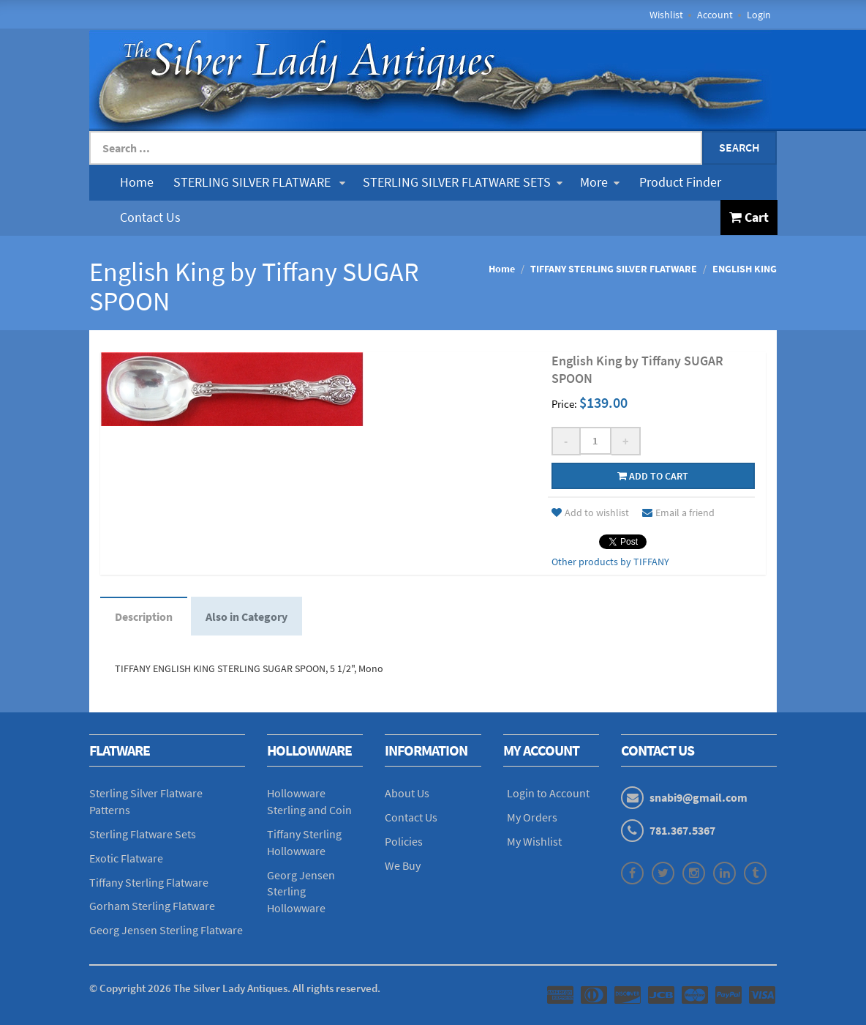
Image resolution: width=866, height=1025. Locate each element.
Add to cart (652, 475)
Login (759, 14)
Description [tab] (144, 616)
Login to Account (548, 793)
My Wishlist (534, 841)
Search (739, 147)
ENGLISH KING (744, 268)
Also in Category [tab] (246, 616)
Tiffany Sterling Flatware (148, 882)
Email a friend (678, 512)
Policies (404, 841)
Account (715, 14)
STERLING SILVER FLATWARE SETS (462, 182)
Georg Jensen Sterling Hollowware (301, 892)
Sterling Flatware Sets (142, 834)
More (600, 182)
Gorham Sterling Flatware (152, 905)
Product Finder (680, 182)
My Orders (532, 817)
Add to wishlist (590, 512)
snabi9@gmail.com (699, 797)
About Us (407, 793)
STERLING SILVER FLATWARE (259, 182)
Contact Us (150, 217)
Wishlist (666, 14)
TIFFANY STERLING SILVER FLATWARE (613, 268)
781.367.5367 (682, 830)
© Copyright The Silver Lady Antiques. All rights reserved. (234, 988)
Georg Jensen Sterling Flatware (166, 929)
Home (137, 182)
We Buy (403, 865)
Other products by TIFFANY (610, 561)
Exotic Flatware (126, 858)
